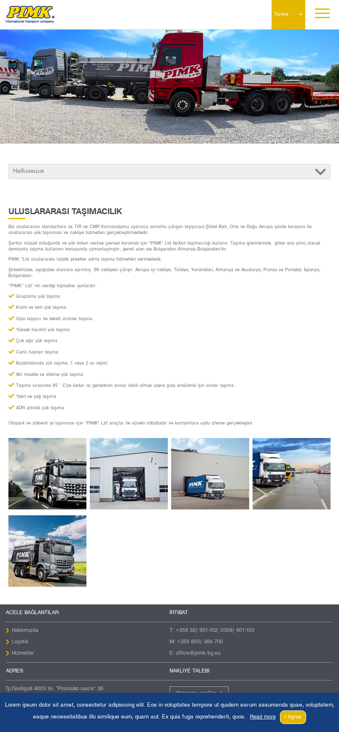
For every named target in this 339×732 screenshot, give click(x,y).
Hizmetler (23, 653)
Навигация (28, 171)
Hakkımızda (25, 630)
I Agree (293, 717)
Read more (263, 717)
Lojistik (20, 642)
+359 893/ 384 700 (200, 642)
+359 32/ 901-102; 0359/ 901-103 (215, 630)
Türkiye (281, 14)
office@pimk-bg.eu (198, 653)
